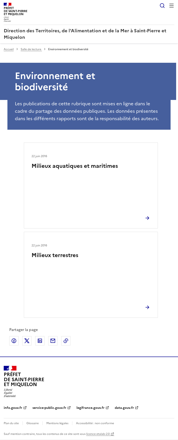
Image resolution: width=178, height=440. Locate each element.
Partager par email (52, 340)
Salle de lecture (31, 49)
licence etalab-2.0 (98, 434)
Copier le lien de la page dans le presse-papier (65, 340)
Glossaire (32, 423)
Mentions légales (57, 423)
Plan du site (11, 423)
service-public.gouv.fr (49, 407)
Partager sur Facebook (14, 340)
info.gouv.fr (13, 407)
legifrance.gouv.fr (90, 407)
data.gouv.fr (124, 407)
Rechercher (162, 5)
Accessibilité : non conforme (95, 423)
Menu (171, 5)
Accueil (9, 49)
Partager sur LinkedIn (39, 340)
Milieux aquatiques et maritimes (75, 166)
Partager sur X (27, 340)
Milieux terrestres (55, 255)
